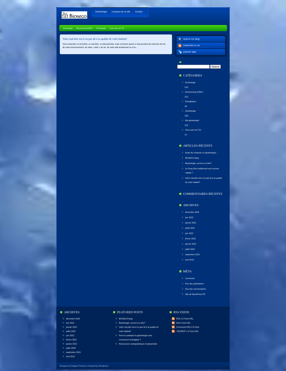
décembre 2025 (192, 212)
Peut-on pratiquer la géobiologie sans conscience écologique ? (135, 337)
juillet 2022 (190, 228)
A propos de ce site (121, 11)
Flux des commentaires (195, 289)
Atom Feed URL (181, 322)
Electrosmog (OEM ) (84, 28)
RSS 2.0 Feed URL (182, 318)
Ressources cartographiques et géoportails (138, 344)
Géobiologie (101, 11)
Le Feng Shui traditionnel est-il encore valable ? (202, 170)
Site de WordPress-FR (195, 294)
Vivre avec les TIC (117, 28)
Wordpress (103, 366)
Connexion (190, 278)
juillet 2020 (190, 249)
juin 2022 (189, 233)
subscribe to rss (191, 45)
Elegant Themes (78, 366)
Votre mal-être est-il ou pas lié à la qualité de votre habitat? (95, 38)
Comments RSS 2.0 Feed (185, 327)
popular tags (189, 51)
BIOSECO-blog (192, 158)
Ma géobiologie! (192, 120)
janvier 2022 (190, 244)
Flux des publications (194, 284)
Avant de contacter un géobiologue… (201, 153)
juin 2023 (189, 217)
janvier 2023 (190, 223)
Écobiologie (101, 28)
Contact (138, 11)
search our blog (191, 39)
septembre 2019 (192, 254)
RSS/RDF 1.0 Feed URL (185, 331)
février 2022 (190, 238)
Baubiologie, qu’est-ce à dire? (198, 163)
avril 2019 (189, 260)
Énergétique (190, 101)
